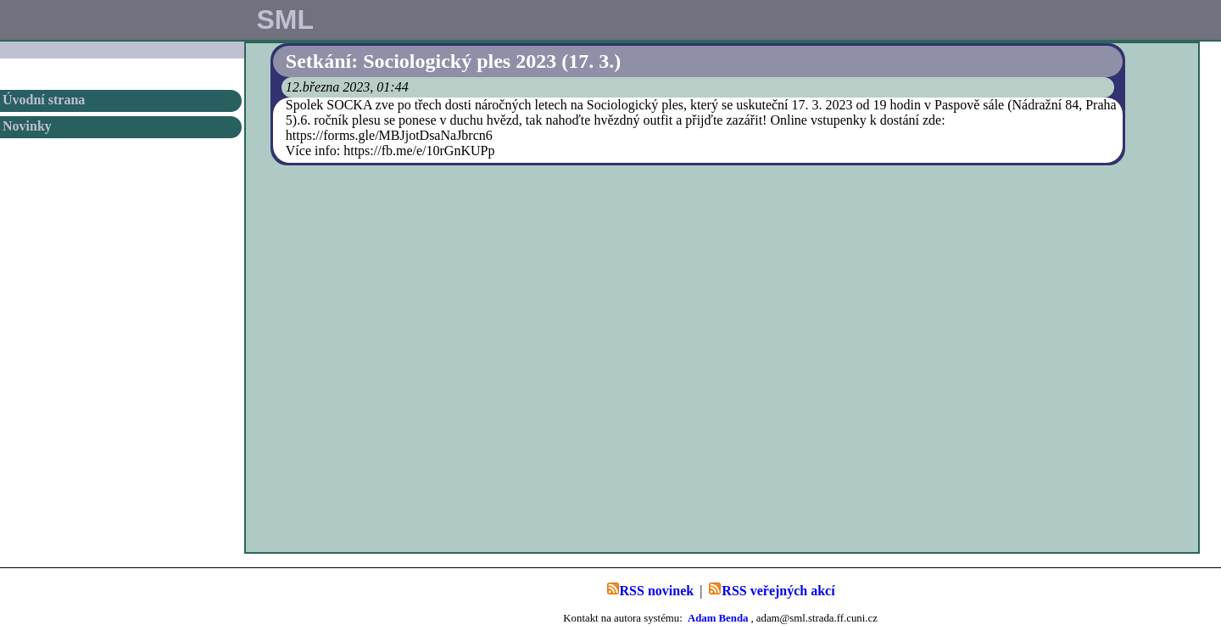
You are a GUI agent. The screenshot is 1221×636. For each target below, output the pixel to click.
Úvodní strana (44, 99)
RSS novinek (650, 590)
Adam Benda (718, 618)
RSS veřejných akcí (771, 590)
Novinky (27, 126)
